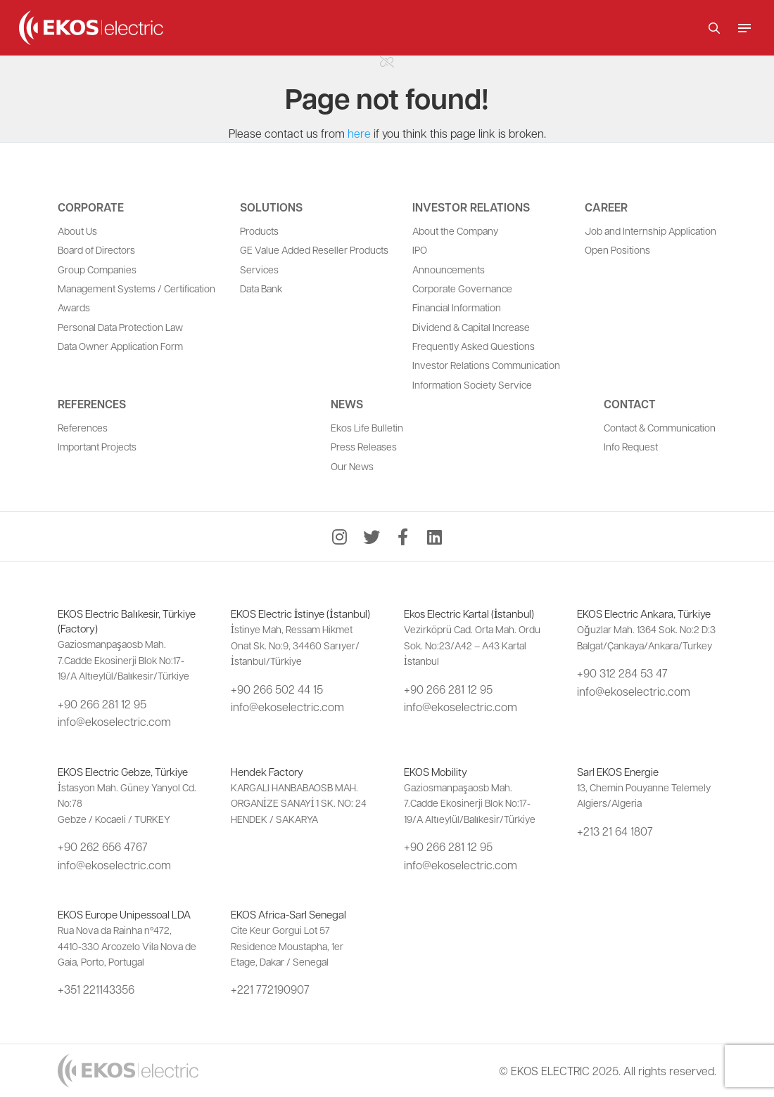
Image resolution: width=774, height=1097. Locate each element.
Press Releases (364, 446)
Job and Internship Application (650, 230)
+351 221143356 (96, 989)
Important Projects (97, 446)
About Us (77, 230)
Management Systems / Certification (136, 288)
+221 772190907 (270, 989)
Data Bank (261, 288)
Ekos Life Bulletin (367, 427)
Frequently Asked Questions (473, 345)
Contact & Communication (660, 427)
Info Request (631, 446)
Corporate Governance (462, 288)
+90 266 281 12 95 (102, 703)
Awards (74, 307)
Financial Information (456, 307)
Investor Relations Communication (486, 364)
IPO (419, 249)
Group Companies (97, 269)
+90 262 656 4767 (103, 846)
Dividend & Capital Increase (471, 326)
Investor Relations (471, 207)
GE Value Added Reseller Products (314, 249)
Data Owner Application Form (120, 345)
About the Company (455, 230)
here (359, 133)
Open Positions (617, 249)
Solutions (271, 207)
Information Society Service (472, 384)
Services (259, 269)
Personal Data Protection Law (120, 326)
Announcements (448, 269)
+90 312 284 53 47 (622, 673)
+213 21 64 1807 (615, 831)
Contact (630, 404)
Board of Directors (96, 249)
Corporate (91, 207)
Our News (352, 466)
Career (606, 207)
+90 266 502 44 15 (277, 689)
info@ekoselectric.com (114, 721)
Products (259, 230)
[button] (714, 28)
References (92, 404)
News (347, 404)
